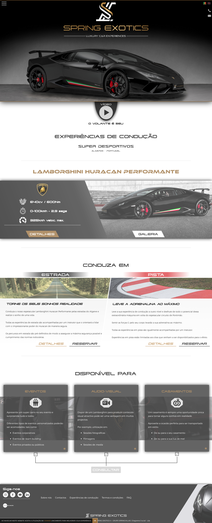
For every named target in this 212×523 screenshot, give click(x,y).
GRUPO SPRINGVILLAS (122, 521)
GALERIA (148, 234)
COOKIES (47, 521)
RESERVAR (84, 343)
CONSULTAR (106, 470)
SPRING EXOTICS (103, 521)
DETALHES (42, 234)
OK (95, 521)
